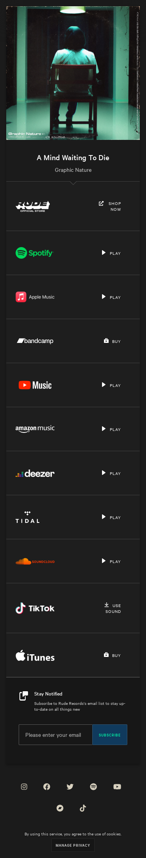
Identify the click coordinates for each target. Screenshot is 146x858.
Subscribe (110, 734)
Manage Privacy (73, 845)
